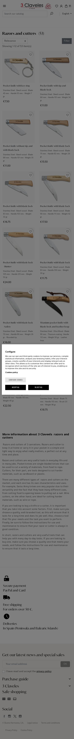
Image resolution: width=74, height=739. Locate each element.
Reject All (38, 387)
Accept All (15, 387)
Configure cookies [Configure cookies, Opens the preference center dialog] (16, 380)
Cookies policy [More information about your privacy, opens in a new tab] (11, 372)
